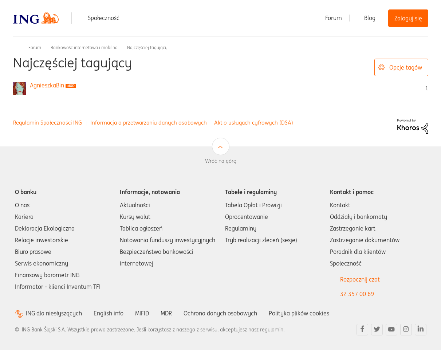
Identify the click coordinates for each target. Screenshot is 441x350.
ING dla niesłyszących (54, 313)
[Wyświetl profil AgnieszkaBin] (47, 85)
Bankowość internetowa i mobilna (84, 47)
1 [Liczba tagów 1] (426, 88)
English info (108, 313)
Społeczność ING (16, 47)
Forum (333, 17)
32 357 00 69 (357, 294)
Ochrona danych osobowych (220, 313)
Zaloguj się (408, 18)
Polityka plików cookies (299, 313)
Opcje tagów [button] (405, 67)
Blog (369, 17)
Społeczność (103, 17)
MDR (166, 313)
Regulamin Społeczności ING (47, 122)
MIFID (142, 313)
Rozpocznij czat (360, 279)
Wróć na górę (220, 161)
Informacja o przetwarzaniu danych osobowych (148, 122)
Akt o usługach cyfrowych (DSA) (253, 122)
